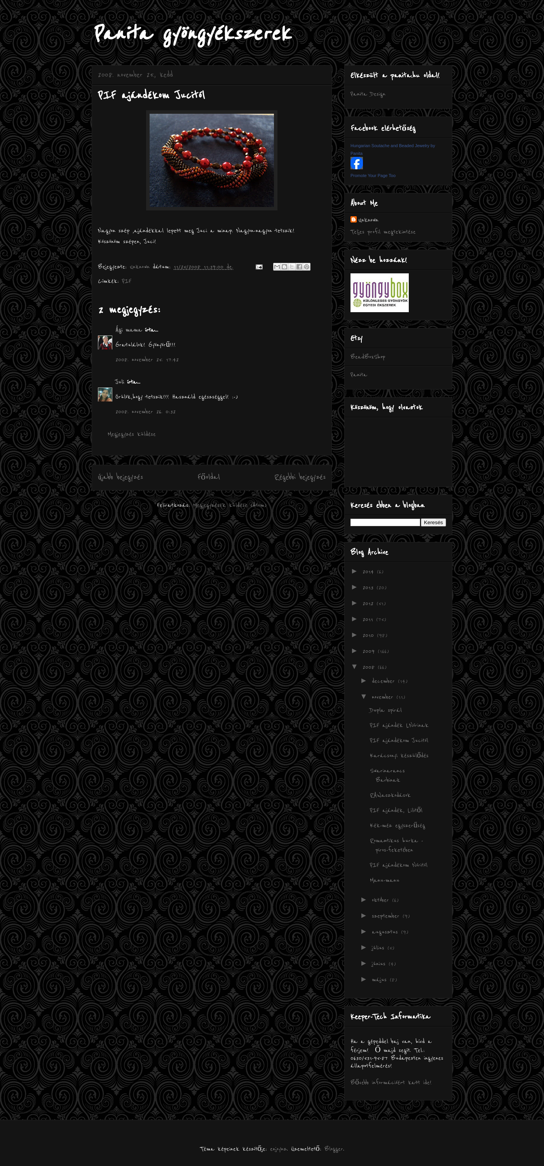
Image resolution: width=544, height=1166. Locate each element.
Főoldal (208, 477)
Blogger (333, 1149)
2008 (370, 667)
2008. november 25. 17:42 (147, 359)
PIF (126, 281)
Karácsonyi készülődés (399, 755)
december (385, 681)
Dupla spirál (386, 710)
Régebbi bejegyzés (300, 477)
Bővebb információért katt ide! (391, 1082)
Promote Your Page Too (373, 175)
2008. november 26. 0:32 (145, 411)
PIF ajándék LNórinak (399, 725)
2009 (370, 651)
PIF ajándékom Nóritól (398, 865)
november (384, 697)
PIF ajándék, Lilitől (396, 810)
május (381, 980)
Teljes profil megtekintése (383, 232)
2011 (369, 619)
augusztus (386, 932)
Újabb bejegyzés (120, 477)
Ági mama (128, 330)
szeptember (387, 916)
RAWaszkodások (390, 795)
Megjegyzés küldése (132, 434)
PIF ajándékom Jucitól (399, 740)
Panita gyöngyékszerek (191, 34)
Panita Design (367, 94)
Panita (358, 375)
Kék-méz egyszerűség (397, 825)
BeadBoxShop (367, 357)
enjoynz (278, 1149)
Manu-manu (384, 880)
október (382, 900)
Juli (119, 382)
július (379, 948)
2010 (370, 635)
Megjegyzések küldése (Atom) (230, 505)
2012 (370, 603)
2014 (370, 571)
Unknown (368, 220)
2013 (370, 587)
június (380, 964)
